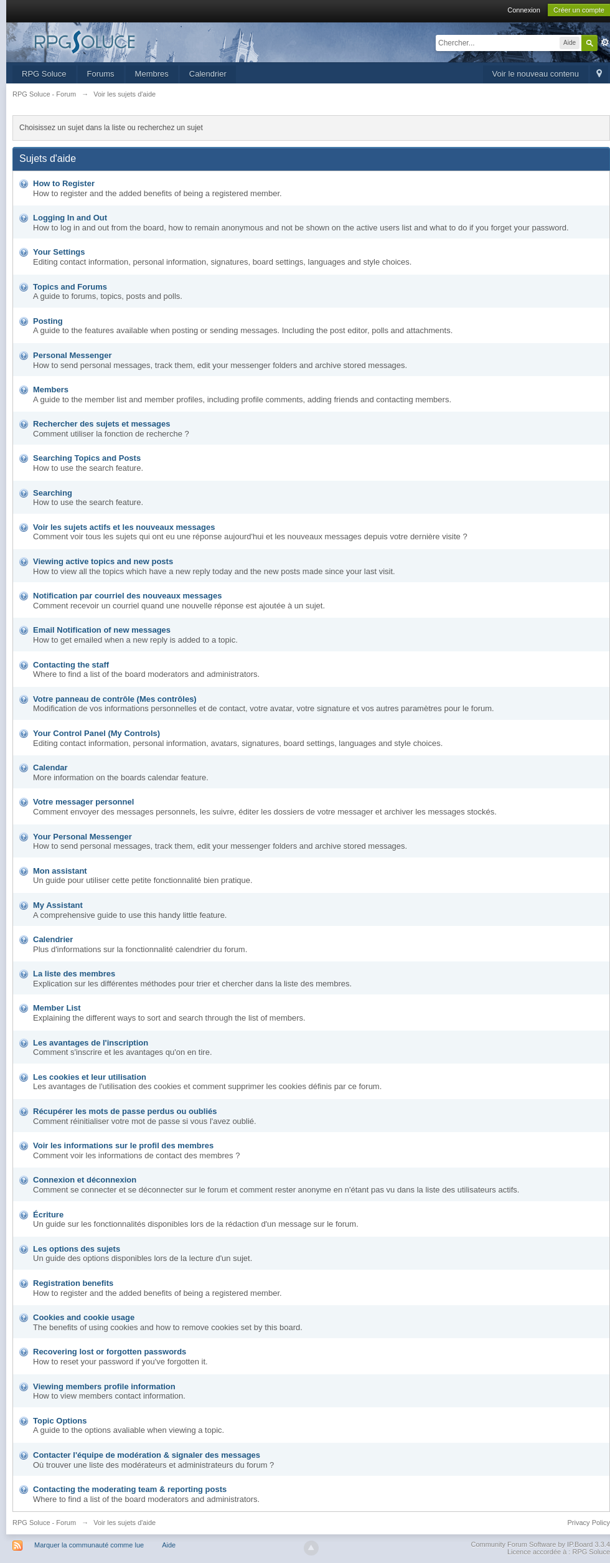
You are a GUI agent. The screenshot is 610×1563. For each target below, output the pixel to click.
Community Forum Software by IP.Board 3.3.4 (540, 1544)
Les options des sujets (76, 1249)
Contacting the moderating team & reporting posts (130, 1489)
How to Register (64, 183)
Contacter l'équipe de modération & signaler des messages (146, 1455)
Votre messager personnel (83, 801)
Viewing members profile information (104, 1386)
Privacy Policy (589, 1522)
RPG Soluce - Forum (44, 1522)
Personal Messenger (72, 355)
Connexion (523, 10)
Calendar (50, 767)
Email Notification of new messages (102, 630)
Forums (101, 73)
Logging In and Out (70, 217)
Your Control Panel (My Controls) (96, 733)
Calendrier (208, 73)
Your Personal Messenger (82, 836)
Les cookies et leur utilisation (89, 1077)
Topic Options (60, 1420)
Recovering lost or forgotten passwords (109, 1351)
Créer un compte (578, 10)
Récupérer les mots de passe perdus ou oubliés (125, 1111)
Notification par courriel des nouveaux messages (127, 595)
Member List (57, 1008)
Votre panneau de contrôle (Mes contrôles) (115, 699)
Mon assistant (60, 871)
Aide (169, 1545)
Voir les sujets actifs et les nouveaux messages (124, 527)
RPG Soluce (44, 73)
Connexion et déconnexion (84, 1179)
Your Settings (59, 252)
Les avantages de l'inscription (90, 1042)
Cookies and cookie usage (83, 1317)
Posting (48, 321)
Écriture (48, 1214)
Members (50, 389)
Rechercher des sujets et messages (101, 423)
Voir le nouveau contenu (536, 73)
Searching (52, 493)
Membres (152, 73)
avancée (605, 42)
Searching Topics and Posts (87, 458)
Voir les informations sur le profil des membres (123, 1145)
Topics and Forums (70, 286)
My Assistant (58, 905)
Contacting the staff (71, 664)
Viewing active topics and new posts (103, 561)
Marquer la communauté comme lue (89, 1545)
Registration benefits (73, 1283)
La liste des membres (74, 973)
